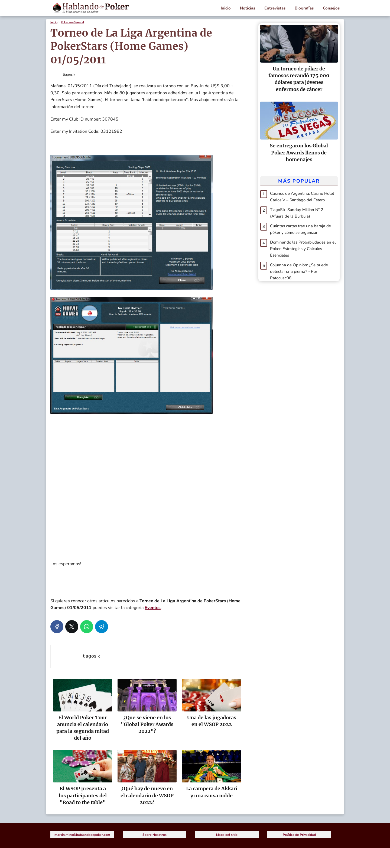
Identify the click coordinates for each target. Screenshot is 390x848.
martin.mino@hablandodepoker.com (82, 835)
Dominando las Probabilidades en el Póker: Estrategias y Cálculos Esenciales (303, 248)
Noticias (247, 8)
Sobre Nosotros (154, 835)
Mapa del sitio (227, 835)
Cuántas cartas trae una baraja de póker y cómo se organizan (300, 229)
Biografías (304, 8)
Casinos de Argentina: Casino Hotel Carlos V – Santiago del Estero (302, 197)
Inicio (226, 8)
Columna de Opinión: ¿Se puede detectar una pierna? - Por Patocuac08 (299, 271)
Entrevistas (274, 8)
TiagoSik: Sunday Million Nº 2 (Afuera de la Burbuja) (296, 213)
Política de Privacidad (299, 835)
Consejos (331, 8)
